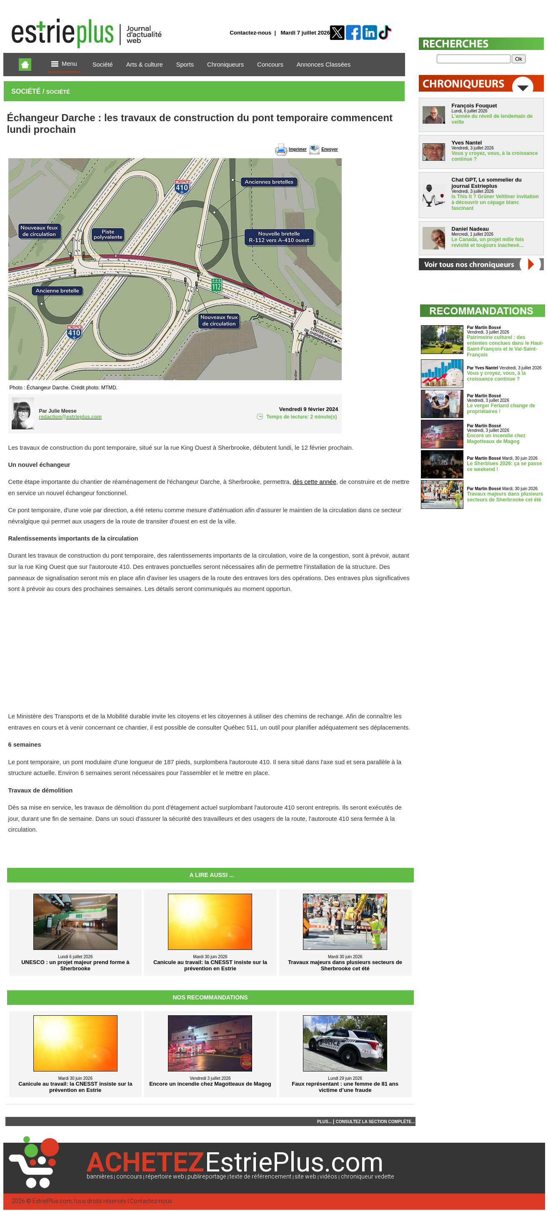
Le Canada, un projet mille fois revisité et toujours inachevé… (488, 242)
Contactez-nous (250, 33)
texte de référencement (260, 1176)
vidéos (328, 1176)
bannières (100, 1176)
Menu (64, 64)
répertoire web (164, 1176)
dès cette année (314, 481)
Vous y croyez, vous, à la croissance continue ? (496, 376)
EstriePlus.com (52, 1201)
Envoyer (329, 149)
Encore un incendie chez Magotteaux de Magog (496, 438)
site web (305, 1176)
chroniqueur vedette (367, 1176)
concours (129, 1176)
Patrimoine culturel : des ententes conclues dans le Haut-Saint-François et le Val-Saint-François (505, 346)
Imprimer (298, 149)
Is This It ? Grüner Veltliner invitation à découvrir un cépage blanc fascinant (495, 202)
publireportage (207, 1176)
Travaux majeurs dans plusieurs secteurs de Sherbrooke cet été (505, 497)
